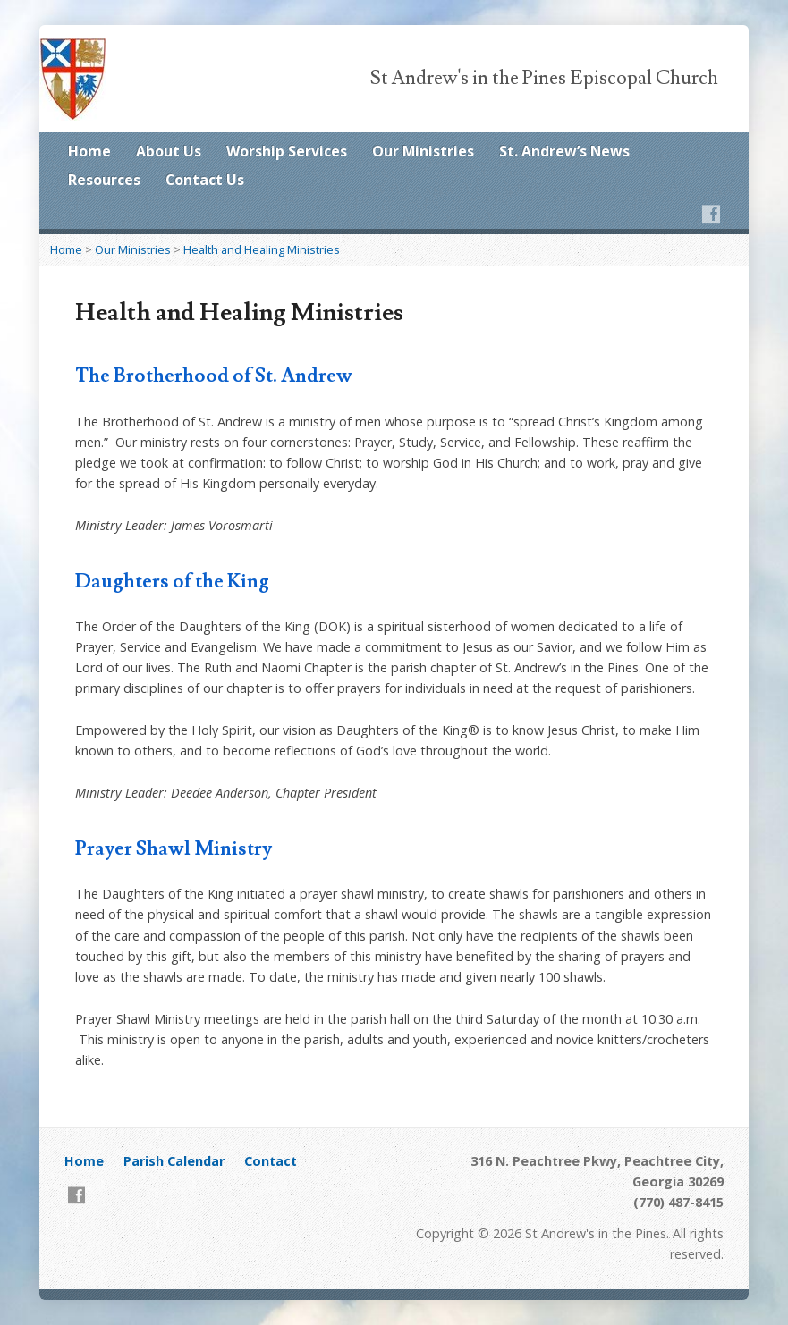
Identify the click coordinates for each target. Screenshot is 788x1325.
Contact (270, 1160)
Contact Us (204, 180)
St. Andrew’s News (564, 151)
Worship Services (286, 151)
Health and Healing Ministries (261, 249)
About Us (168, 151)
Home (89, 151)
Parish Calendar (174, 1160)
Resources (104, 180)
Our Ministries (423, 151)
